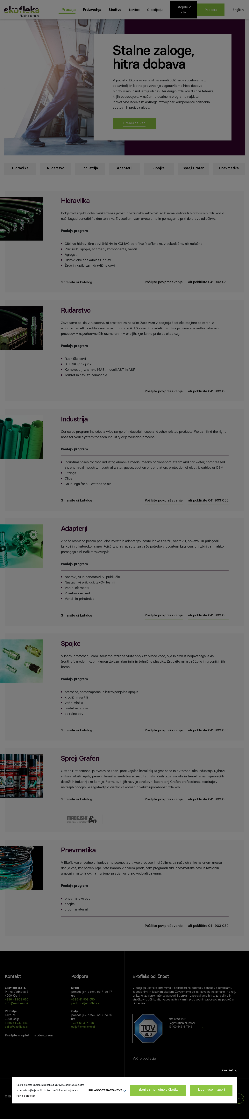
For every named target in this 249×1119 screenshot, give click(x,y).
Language (229, 1070)
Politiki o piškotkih (26, 1095)
